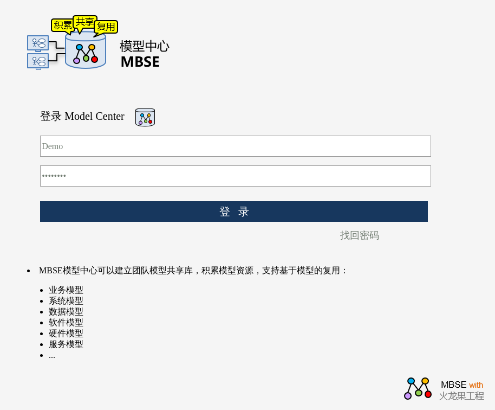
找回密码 (359, 235)
